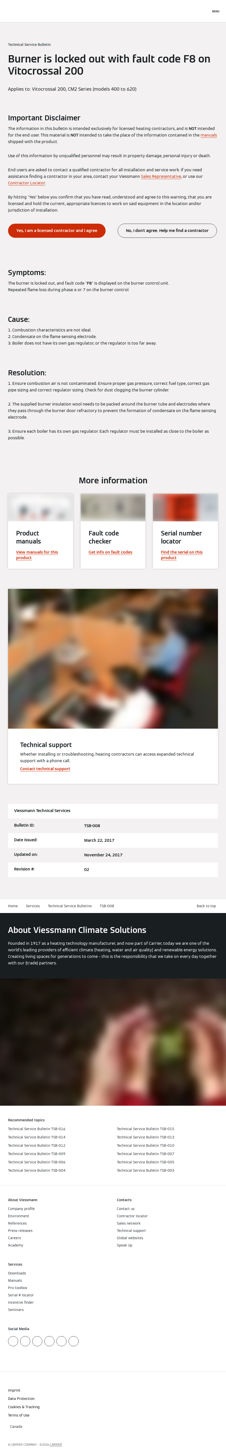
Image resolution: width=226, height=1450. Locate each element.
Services (33, 906)
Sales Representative (161, 176)
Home (13, 906)
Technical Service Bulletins (70, 906)
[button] (207, 906)
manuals (209, 135)
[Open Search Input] (205, 11)
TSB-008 (107, 906)
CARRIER (56, 1444)
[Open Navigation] (215, 11)
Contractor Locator (26, 183)
